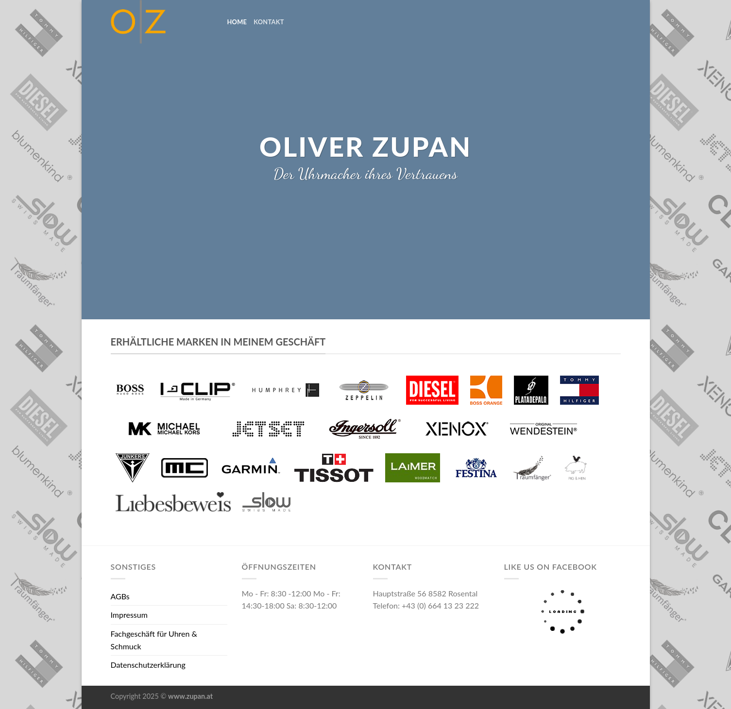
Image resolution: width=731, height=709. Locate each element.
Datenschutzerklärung (148, 664)
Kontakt (269, 22)
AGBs (120, 596)
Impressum (129, 614)
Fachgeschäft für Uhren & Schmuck (154, 640)
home (237, 22)
